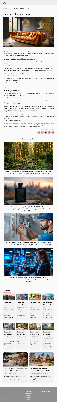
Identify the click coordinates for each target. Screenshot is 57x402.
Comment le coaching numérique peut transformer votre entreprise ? (28, 278)
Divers (10, 8)
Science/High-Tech (28, 397)
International (28, 393)
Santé (28, 395)
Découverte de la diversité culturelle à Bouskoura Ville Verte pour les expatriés (39, 371)
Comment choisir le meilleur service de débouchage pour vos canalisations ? (28, 242)
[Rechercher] (10, 392)
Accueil (5, 8)
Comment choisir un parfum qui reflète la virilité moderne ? (28, 207)
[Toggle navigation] (4, 2)
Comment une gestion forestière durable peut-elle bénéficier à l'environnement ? (29, 171)
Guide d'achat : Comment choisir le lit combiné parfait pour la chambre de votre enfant (15, 371)
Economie (28, 391)
